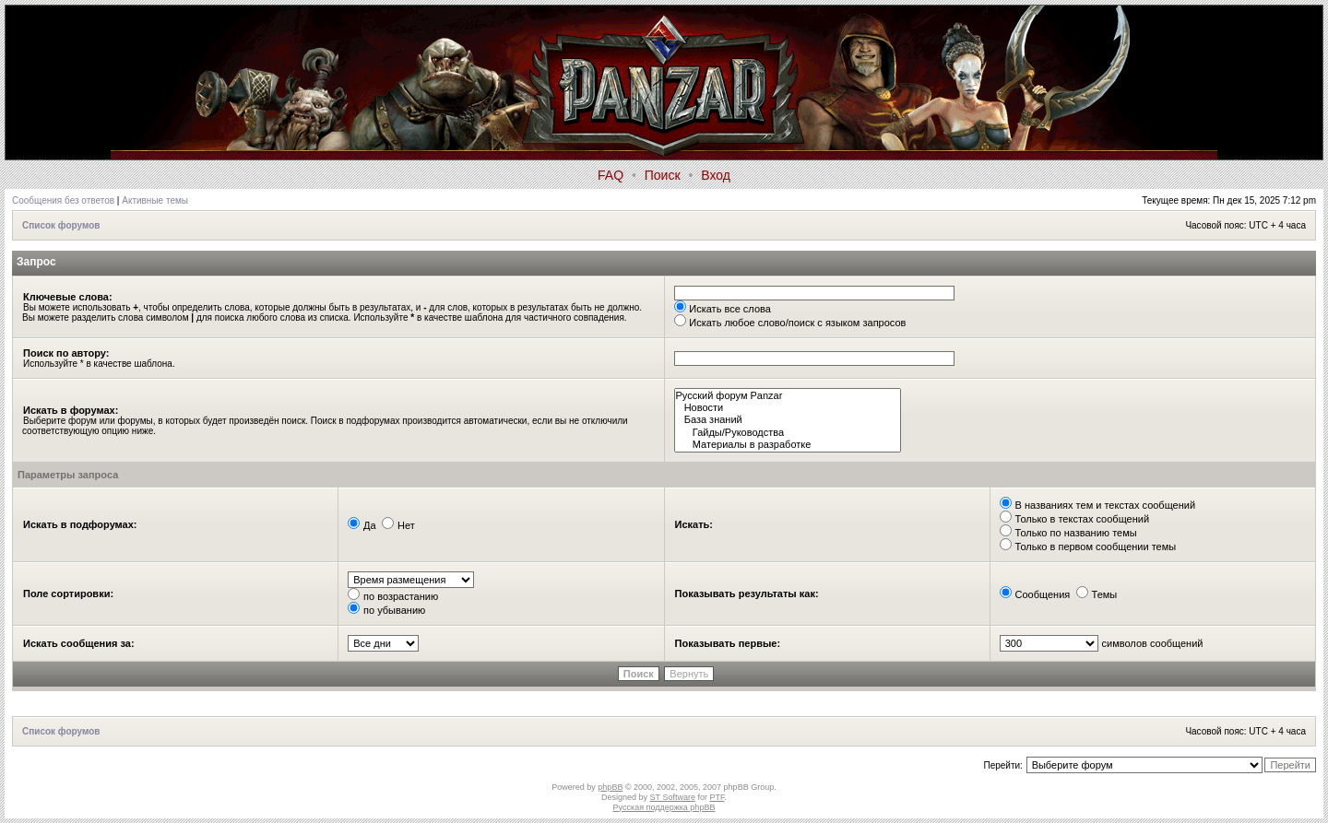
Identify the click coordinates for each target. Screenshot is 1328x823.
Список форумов (61, 225)
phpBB (610, 787)
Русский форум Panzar (788, 396)
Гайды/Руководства (788, 433)
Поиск (663, 175)
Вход (715, 175)
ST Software (672, 797)
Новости (788, 408)
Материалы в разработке (788, 445)
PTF (716, 797)
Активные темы (155, 200)
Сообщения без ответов (63, 200)
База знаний (788, 420)
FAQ (610, 175)
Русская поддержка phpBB (664, 807)
